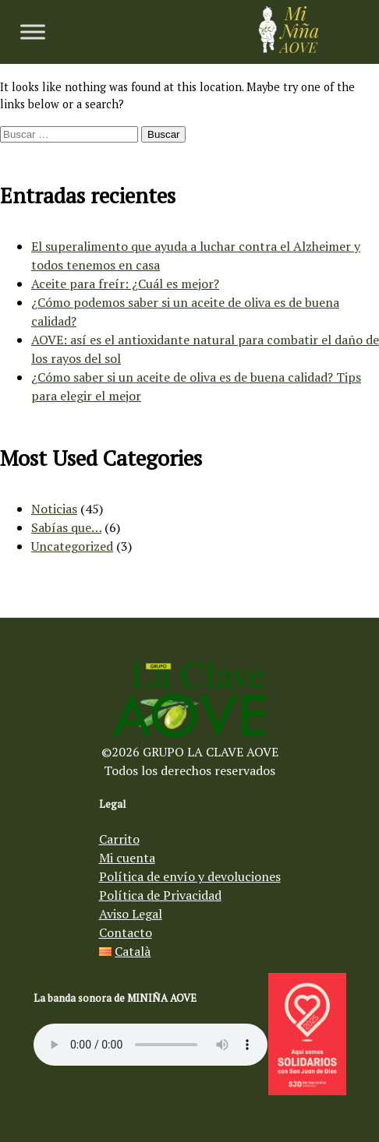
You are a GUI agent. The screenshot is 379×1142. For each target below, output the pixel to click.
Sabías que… (66, 527)
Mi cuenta (127, 857)
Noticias (54, 508)
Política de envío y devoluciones (190, 876)
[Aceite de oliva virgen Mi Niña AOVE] (288, 48)
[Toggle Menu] (32, 31)
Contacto (125, 932)
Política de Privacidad (160, 895)
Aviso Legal (130, 913)
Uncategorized (72, 546)
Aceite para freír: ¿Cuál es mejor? (125, 283)
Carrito (119, 839)
